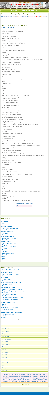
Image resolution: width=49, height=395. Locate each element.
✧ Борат (3, 256)
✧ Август (3, 223)
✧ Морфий (4, 230)
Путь (40, 374)
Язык (7, 374)
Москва (21, 374)
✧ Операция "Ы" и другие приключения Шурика (13, 291)
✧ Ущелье (3, 225)
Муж (33, 374)
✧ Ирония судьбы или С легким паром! (11, 312)
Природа (22, 376)
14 (43, 16)
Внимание (10, 379)
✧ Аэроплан (4, 248)
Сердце (35, 378)
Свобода (14, 376)
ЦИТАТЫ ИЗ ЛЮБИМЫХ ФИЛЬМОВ (24, 4)
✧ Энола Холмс (5, 254)
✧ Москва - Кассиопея (7, 231)
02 (16, 16)
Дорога (36, 376)
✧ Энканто (4, 258)
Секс (15, 374)
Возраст (40, 378)
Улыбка (5, 381)
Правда (28, 374)
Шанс (12, 374)
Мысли (28, 378)
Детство (45, 379)
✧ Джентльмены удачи (7, 305)
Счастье (18, 376)
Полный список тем (24, 384)
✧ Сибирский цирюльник (7, 253)
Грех (32, 378)
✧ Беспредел (4, 277)
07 (27, 16)
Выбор (14, 378)
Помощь (34, 379)
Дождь (24, 378)
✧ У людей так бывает (7, 309)
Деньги (6, 378)
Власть (40, 376)
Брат (21, 379)
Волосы (14, 379)
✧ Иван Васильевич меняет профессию (11, 282)
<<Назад (18, 203)
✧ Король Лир (4, 233)
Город (29, 376)
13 (41, 16)
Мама (4, 374)
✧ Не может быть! (6, 300)
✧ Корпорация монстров (7, 314)
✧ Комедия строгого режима (8, 246)
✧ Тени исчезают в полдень (8, 238)
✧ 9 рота (3, 304)
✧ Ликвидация (5, 281)
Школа (31, 379)
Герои (24, 374)
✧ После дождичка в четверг (8, 243)
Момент (28, 381)
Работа (10, 376)
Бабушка (38, 379)
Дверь (28, 379)
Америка (25, 379)
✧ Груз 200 (4, 251)
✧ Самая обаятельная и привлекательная (12, 297)
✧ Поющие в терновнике (7, 236)
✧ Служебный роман (6, 272)
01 (13, 16)
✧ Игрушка (4, 310)
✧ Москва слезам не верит (8, 287)
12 (39, 16)
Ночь (31, 381)
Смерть (15, 381)
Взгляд (18, 374)
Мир (8, 381)
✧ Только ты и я (5, 250)
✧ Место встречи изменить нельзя (10, 269)
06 (25, 16)
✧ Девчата (4, 317)
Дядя (37, 381)
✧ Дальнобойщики (6, 240)
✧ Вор (2, 235)
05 (23, 16)
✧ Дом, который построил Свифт (10, 228)
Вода (45, 374)
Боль (24, 381)
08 (30, 16)
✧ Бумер (3, 271)
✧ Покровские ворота (6, 284)
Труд (17, 379)
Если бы (44, 376)
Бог (19, 379)
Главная (3, 14)
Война (26, 376)
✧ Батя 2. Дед (4, 221)
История (36, 374)
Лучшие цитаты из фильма (24, 206)
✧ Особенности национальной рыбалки (11, 289)
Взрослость (5, 379)
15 (46, 16)
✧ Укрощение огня (6, 241)
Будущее (44, 378)
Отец (33, 376)
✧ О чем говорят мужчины (8, 302)
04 (20, 16)
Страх (42, 374)
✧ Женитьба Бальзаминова (8, 294)
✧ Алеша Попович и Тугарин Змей (10, 274)
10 (34, 16)
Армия (9, 374)
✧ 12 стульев (4, 286)
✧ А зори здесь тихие (6, 245)
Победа (11, 378)
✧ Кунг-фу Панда (5, 315)
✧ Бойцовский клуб (6, 276)
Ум (26, 378)
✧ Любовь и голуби (6, 279)
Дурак (40, 381)
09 (32, 16)
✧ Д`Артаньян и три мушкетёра (9, 307)
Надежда (44, 381)
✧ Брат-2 (3, 296)
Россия (7, 376)
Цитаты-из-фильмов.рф (24, 2)
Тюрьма (3, 376)
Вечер (11, 381)
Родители (18, 378)
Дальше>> (30, 203)
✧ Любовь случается (6, 226)
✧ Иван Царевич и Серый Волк (9, 299)
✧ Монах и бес (5, 292)
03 (18, 16)
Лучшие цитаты (5, 16)
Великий (34, 381)
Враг (22, 378)
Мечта (41, 379)
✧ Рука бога (4, 259)
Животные (21, 381)
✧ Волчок (3, 220)
